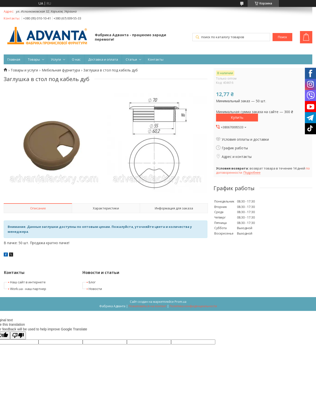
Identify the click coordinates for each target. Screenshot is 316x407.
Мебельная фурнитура (61, 70)
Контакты (155, 59)
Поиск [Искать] (282, 37)
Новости (95, 289)
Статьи (131, 59)
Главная (13, 59)
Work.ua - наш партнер (28, 289)
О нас (76, 59)
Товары (34, 59)
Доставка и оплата (103, 59)
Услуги (56, 59)
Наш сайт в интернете (28, 282)
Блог (92, 282)
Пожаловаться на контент (147, 306)
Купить (237, 117)
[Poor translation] (18, 335)
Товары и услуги (24, 70)
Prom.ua (180, 302)
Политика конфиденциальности (193, 306)
